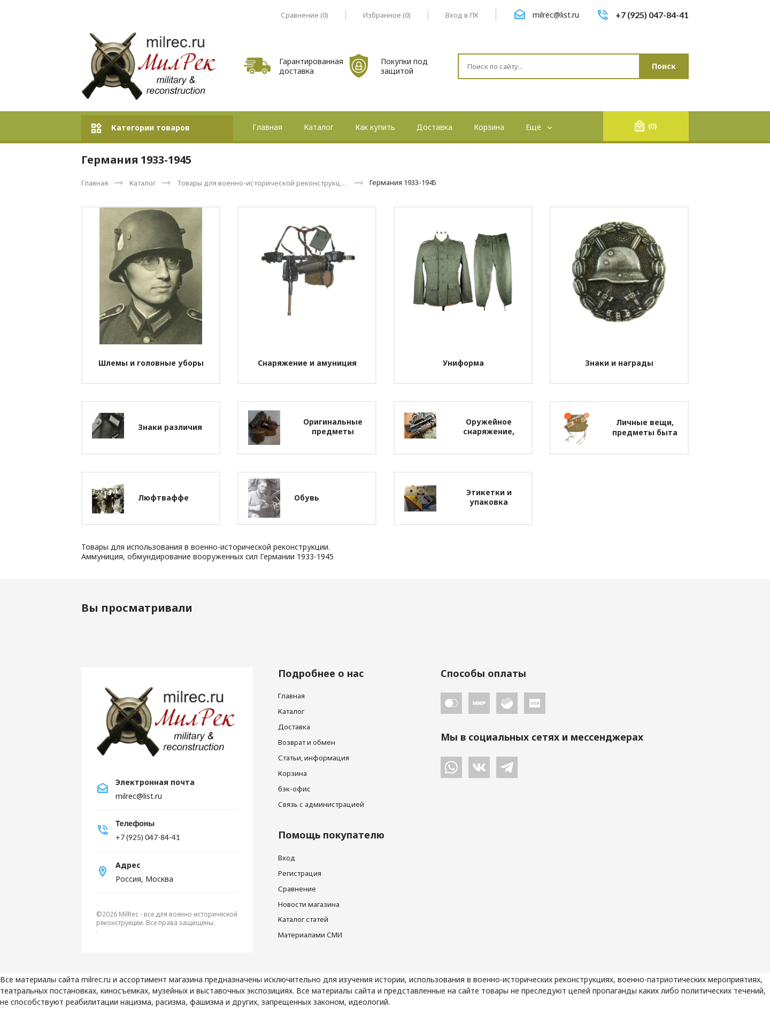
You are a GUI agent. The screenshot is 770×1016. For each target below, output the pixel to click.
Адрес (128, 865)
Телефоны (135, 823)
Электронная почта (155, 782)
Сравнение (297, 889)
